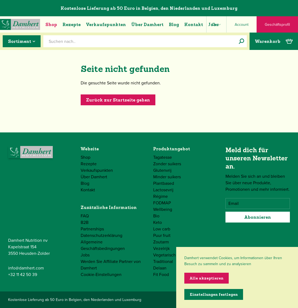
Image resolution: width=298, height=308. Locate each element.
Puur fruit (162, 235)
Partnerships (92, 229)
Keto (157, 222)
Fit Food (161, 274)
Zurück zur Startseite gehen (118, 100)
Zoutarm (161, 242)
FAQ (85, 216)
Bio (156, 216)
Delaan (159, 268)
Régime (160, 196)
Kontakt (193, 24)
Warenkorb (274, 41)
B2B (85, 222)
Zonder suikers (167, 164)
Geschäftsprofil (277, 24)
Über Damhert (147, 24)
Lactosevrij (163, 190)
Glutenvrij (162, 170)
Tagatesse (162, 157)
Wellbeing (162, 209)
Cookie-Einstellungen (101, 274)
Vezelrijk (161, 248)
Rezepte (72, 24)
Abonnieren (257, 217)
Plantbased (163, 183)
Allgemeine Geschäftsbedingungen (103, 245)
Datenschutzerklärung (101, 235)
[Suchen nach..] (241, 41)
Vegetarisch (164, 255)
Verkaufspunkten (106, 24)
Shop (51, 24)
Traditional (163, 261)
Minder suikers (167, 177)
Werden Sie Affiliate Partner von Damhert (111, 264)
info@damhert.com (26, 268)
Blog (174, 24)
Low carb (161, 229)
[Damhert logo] (20, 24)
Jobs (213, 24)
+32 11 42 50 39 (22, 274)
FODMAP (162, 203)
